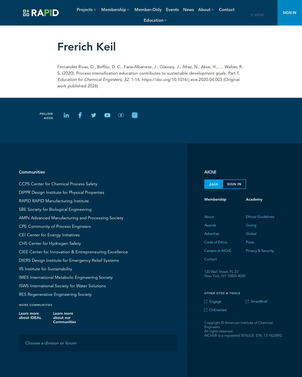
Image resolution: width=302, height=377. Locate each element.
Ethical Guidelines (260, 216)
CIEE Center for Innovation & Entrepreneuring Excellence (73, 251)
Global (251, 233)
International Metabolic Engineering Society (66, 277)
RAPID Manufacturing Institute (54, 200)
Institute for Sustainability (45, 268)
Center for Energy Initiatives (49, 234)
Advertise (211, 233)
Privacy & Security (260, 250)
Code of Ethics (215, 242)
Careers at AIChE (217, 250)
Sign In (289, 12)
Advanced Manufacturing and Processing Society (71, 217)
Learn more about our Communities (64, 317)
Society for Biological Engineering (55, 209)
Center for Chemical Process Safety (58, 183)
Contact (227, 9)
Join (213, 184)
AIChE (259, 15)
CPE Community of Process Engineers (55, 226)
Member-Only (148, 9)
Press (250, 242)
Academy (254, 199)
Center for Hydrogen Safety (50, 243)
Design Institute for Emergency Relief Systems (69, 260)
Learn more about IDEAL (30, 315)
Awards (210, 225)
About (209, 216)
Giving (251, 225)
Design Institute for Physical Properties (61, 192)
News (188, 9)
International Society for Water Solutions (62, 285)
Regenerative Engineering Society (55, 294)
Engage (215, 301)
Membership (215, 199)
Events (172, 9)
